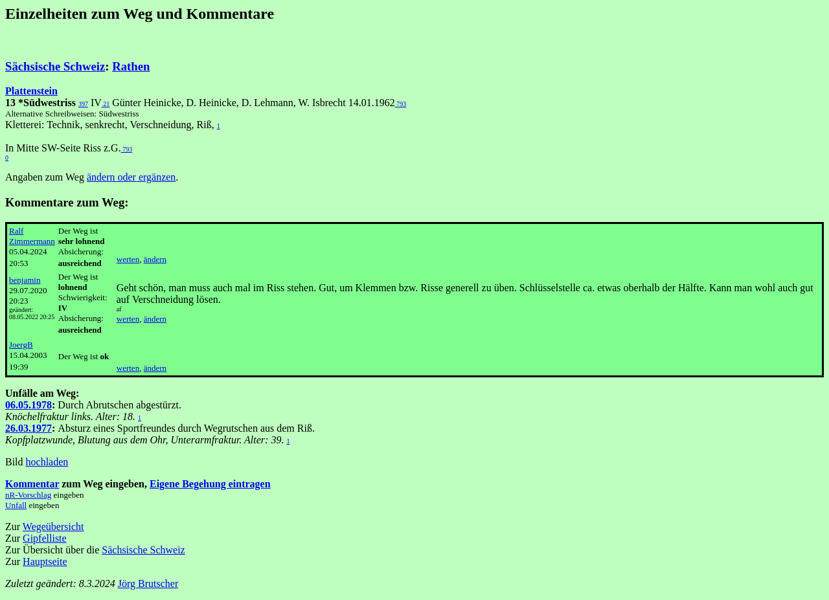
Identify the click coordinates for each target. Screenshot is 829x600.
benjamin (24, 280)
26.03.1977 (28, 428)
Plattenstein (31, 90)
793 (401, 103)
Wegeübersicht (53, 526)
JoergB (21, 345)
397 (83, 103)
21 (106, 103)
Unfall (16, 505)
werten (128, 259)
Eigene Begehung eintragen (210, 483)
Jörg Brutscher (148, 583)
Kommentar (32, 483)
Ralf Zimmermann (32, 236)
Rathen (131, 66)
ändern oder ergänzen (131, 177)
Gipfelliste (45, 538)
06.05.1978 (28, 404)
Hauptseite (45, 561)
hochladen (47, 461)
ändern (155, 259)
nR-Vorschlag (28, 495)
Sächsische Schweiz (55, 66)
